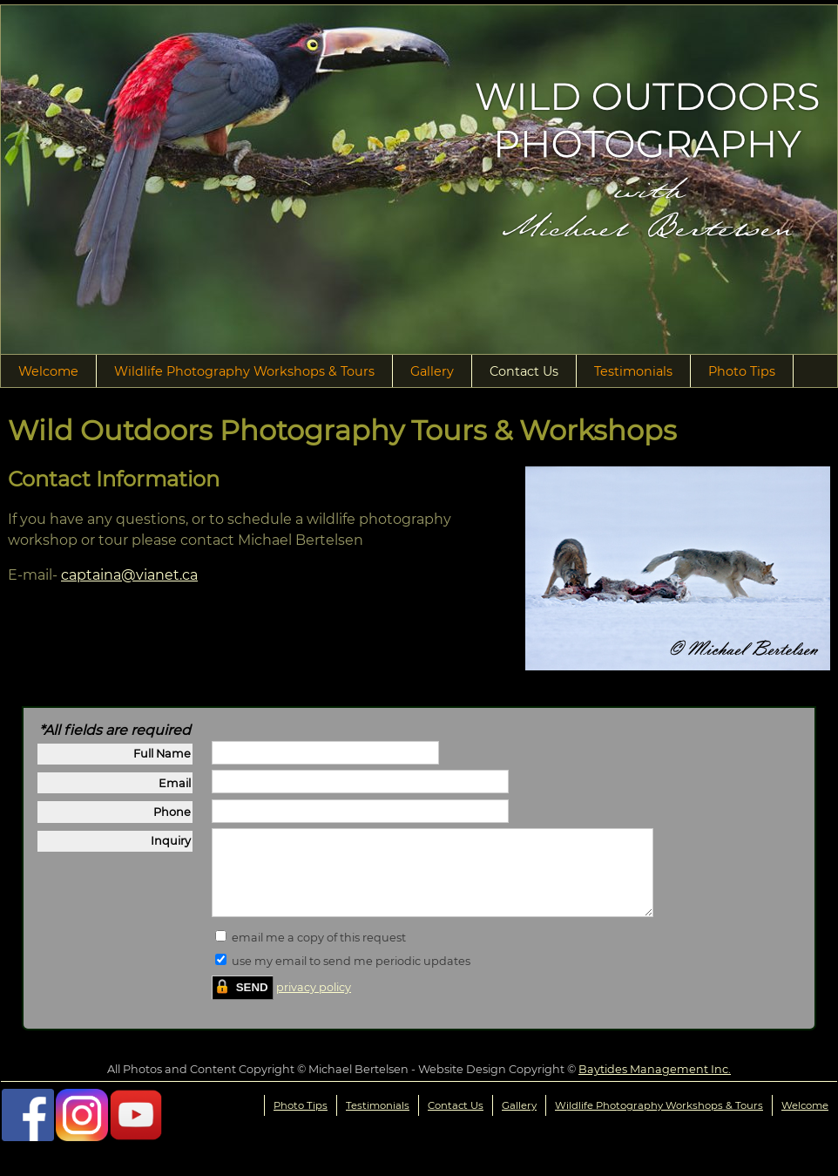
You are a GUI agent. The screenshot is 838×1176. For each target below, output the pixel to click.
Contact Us (524, 371)
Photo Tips (741, 371)
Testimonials (633, 371)
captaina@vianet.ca (129, 575)
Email (175, 783)
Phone (172, 812)
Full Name (162, 753)
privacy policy (313, 1002)
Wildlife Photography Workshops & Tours (244, 371)
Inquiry (171, 840)
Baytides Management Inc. (654, 1084)
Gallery (432, 371)
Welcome (48, 371)
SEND (252, 1002)
